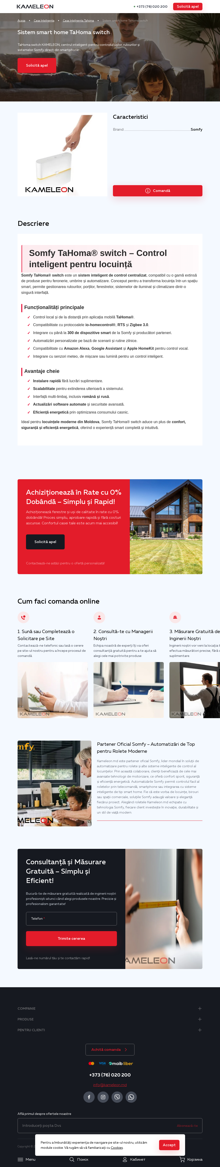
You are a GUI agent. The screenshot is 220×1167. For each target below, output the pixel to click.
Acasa (30, 20)
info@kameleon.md (110, 1085)
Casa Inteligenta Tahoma (86, 20)
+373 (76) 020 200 (144, 6)
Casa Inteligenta (52, 20)
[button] (179, 6)
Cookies (117, 1147)
